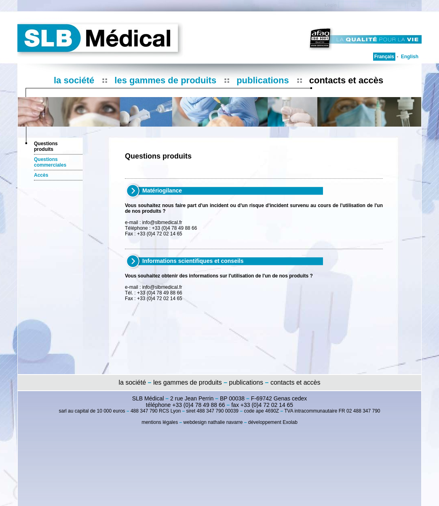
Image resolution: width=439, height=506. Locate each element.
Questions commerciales (50, 162)
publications (262, 80)
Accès (41, 175)
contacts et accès (346, 80)
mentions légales (159, 422)
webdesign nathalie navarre (213, 422)
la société (74, 80)
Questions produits (46, 146)
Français (384, 56)
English (409, 56)
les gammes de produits (165, 80)
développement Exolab (273, 422)
